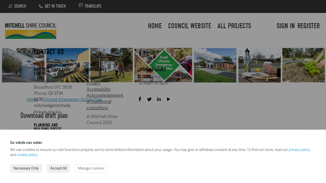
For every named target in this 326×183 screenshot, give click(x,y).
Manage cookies (91, 168)
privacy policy (299, 150)
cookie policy (27, 155)
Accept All (58, 168)
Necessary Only (26, 168)
